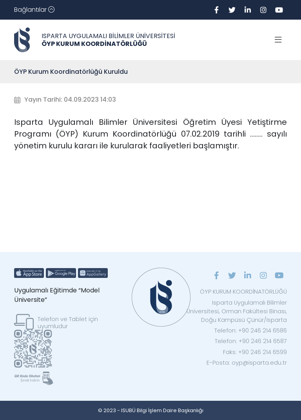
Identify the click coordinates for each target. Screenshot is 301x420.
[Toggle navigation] (34, 10)
